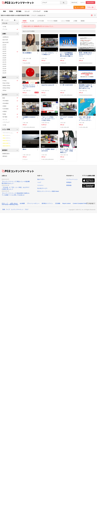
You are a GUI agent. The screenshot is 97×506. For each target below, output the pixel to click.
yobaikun (44, 95)
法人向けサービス (42, 188)
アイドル (10, 29)
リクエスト (40, 185)
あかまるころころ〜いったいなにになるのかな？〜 (29, 86)
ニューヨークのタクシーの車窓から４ (47, 53)
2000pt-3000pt (6, 88)
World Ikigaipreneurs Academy (86, 62)
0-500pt (10, 80)
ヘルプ (39, 182)
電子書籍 (18, 11)
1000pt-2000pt (6, 85)
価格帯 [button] (10, 77)
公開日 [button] (10, 34)
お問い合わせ (14, 203)
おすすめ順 (40, 21)
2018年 (4, 60)
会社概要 (22, 203)
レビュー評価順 (65, 21)
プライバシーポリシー (33, 203)
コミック (27, 11)
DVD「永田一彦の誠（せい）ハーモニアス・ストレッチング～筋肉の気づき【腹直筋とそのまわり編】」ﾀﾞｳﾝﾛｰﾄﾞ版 (85, 118)
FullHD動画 (10, 109)
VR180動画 (10, 101)
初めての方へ (41, 179)
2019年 (4, 57)
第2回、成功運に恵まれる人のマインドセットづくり (85, 54)
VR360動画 (5, 103)
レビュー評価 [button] (10, 129)
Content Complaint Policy (80, 203)
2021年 (4, 53)
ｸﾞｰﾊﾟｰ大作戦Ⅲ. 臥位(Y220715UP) (48, 150)
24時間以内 (5, 37)
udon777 (44, 127)
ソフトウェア (36, 11)
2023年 (4, 49)
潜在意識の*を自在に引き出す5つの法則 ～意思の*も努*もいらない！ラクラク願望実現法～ (85, 86)
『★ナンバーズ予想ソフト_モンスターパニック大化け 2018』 (48, 118)
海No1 (24, 149)
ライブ (8, 209)
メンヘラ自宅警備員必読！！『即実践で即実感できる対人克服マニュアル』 (66, 54)
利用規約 (68, 182)
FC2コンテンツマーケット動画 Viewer (48, 191)
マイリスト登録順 (52, 21)
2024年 (4, 47)
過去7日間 (5, 39)
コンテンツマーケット (22, 2)
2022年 (10, 51)
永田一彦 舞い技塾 (65, 127)
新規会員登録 (90, 2)
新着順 (24, 21)
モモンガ (25, 159)
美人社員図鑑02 (27, 53)
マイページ (74, 2)
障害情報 (68, 185)
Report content (66, 203)
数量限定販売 (6, 153)
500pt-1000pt (6, 83)
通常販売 (5, 156)
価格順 (82, 21)
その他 (46, 11)
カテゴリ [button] (10, 95)
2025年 (4, 45)
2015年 (4, 66)
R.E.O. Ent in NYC (46, 62)
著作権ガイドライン (47, 203)
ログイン (82, 2)
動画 (4, 11)
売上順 (32, 21)
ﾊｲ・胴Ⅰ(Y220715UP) (66, 85)
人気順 (75, 21)
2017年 (4, 62)
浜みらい (63, 159)
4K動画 (10, 106)
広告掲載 (57, 203)
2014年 (4, 68)
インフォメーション (72, 179)
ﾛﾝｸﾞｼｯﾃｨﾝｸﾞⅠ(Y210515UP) (66, 117)
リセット (16, 20)
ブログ (26, 209)
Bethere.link (63, 62)
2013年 (4, 70)
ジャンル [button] (10, 23)
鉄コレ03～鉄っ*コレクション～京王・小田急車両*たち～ (66, 151)
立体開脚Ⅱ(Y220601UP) (29, 117)
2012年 (4, 73)
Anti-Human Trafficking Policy (10, 204)
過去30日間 (5, 42)
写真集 (11, 11)
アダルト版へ (90, 7)
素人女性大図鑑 (27, 62)
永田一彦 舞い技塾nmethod (66, 95)
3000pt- (4, 90)
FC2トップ (5, 203)
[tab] (59, 21)
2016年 (4, 64)
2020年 (4, 55)
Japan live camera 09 (47, 85)
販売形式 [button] (10, 150)
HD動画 (5, 111)
